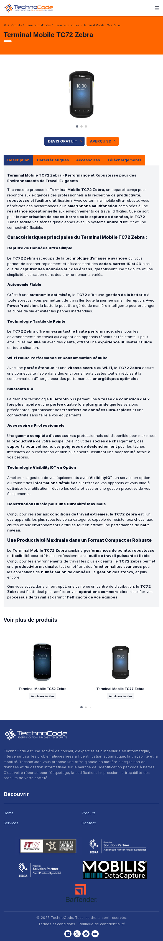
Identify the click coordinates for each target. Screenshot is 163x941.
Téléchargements (124, 160)
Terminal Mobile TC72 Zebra (102, 25)
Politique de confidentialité (102, 924)
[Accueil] (5, 25)
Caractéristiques (53, 160)
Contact (88, 823)
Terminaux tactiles (67, 25)
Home (9, 813)
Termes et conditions (56, 924)
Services (11, 823)
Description (18, 160)
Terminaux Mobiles (38, 25)
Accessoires (88, 160)
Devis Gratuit (65, 141)
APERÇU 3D (103, 141)
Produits (16, 25)
